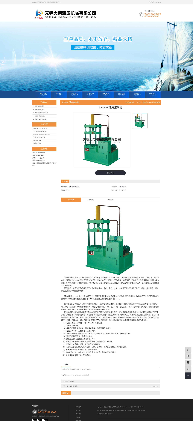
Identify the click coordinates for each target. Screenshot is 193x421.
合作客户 (90, 95)
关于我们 (59, 95)
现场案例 (106, 95)
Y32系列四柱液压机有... (40, 131)
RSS (156, 2)
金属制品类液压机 (40, 116)
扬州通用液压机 (76, 369)
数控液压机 (109, 410)
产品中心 (74, 95)
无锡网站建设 (109, 414)
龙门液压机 (116, 410)
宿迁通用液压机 (86, 369)
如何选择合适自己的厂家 (40, 128)
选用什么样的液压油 (39, 137)
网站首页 (43, 95)
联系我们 (153, 95)
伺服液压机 (122, 410)
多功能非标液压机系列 (41, 113)
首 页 (138, 102)
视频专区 (121, 95)
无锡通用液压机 (66, 369)
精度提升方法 (37, 143)
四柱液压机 (74, 386)
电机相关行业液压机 (41, 119)
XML (159, 2)
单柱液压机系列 (39, 109)
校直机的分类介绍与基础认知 (41, 134)
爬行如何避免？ (37, 140)
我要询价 (110, 173)
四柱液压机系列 (39, 106)
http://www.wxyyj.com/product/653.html (78, 375)
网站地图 (151, 2)
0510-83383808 (47, 412)
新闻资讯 (137, 95)
